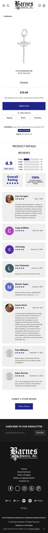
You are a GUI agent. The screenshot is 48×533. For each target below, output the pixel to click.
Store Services (24, 472)
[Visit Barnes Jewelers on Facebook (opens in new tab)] (10, 488)
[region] (24, 46)
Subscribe (40, 432)
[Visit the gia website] (16, 501)
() (41, 159)
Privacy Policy (15, 517)
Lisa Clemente (22, 265)
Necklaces (8, 16)
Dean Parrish (21, 373)
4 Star (20, 162)
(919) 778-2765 (24, 73)
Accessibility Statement (38, 517)
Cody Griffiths (22, 228)
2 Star (20, 167)
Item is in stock (24, 130)
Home (24, 468)
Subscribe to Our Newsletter (24, 426)
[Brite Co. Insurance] (24, 508)
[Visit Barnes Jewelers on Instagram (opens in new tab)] (24, 488)
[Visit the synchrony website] (38, 501)
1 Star (20, 169)
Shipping (9, 118)
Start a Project (24, 475)
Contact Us (24, 481)
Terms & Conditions (25, 517)
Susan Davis (21, 305)
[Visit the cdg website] (30, 501)
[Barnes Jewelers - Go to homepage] (24, 454)
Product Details (24, 146)
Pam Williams (21, 350)
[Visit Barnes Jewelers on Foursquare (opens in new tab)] (38, 488)
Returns (23, 118)
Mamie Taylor (21, 284)
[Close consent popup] (44, 529)
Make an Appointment (24, 478)
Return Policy (6, 517)
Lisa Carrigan (21, 196)
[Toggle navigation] (3, 5)
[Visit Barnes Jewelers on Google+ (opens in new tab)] (17, 488)
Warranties (37, 118)
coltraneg (20, 246)
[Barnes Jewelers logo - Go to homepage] (24, 6)
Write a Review (24, 406)
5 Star (20, 159)
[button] (8, 5)
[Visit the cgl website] (24, 501)
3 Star (20, 164)
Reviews (24, 153)
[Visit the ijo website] (8, 501)
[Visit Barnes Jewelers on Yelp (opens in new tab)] (31, 488)
